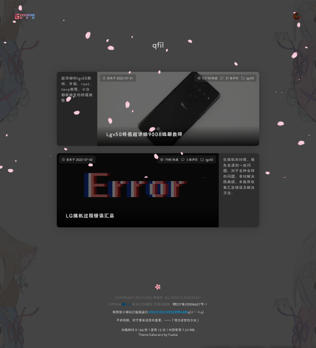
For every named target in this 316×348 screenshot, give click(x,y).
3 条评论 (192, 163)
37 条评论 (231, 78)
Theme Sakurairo (150, 334)
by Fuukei (170, 334)
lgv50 (250, 78)
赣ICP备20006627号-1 (190, 304)
